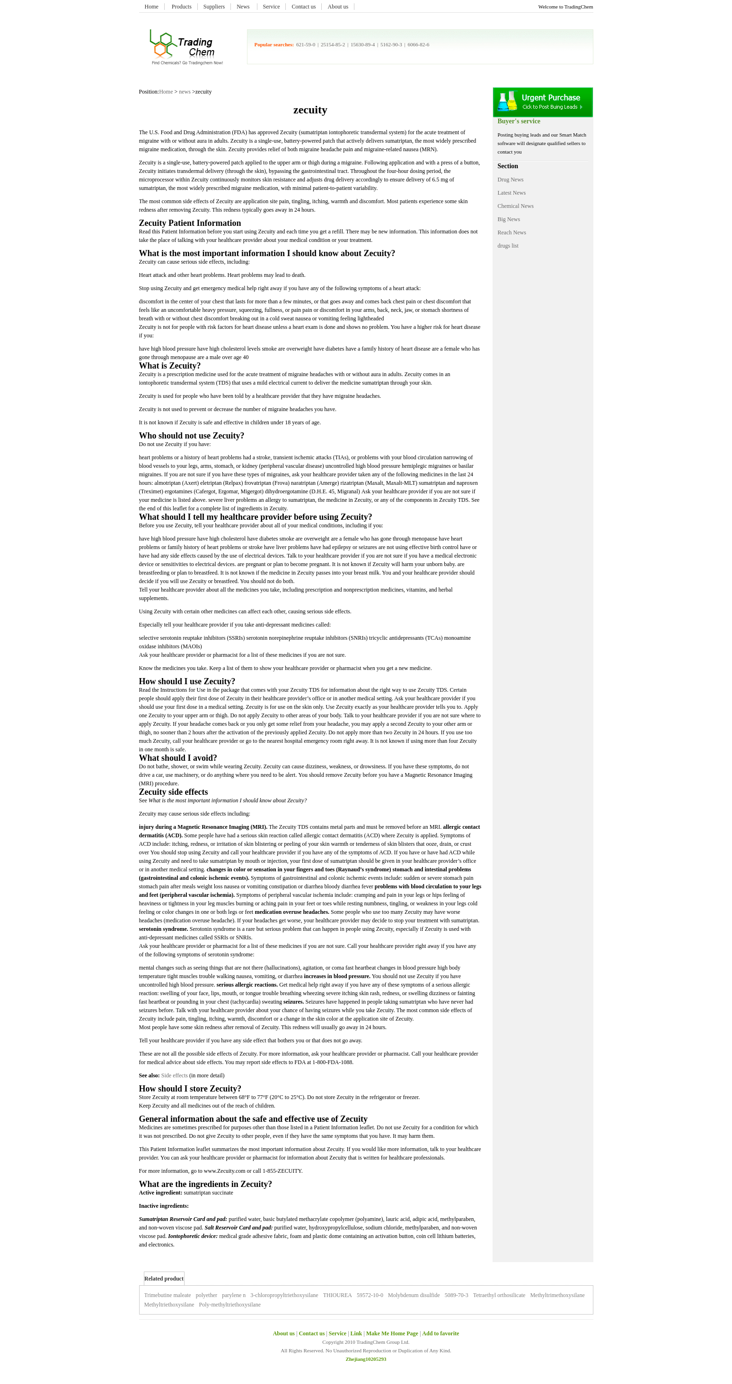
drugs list (508, 245)
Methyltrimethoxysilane (557, 1295)
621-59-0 (305, 44)
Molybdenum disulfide (414, 1295)
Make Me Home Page (392, 1333)
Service (271, 6)
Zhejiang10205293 (365, 1359)
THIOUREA (337, 1295)
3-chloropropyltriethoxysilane (284, 1295)
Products (182, 6)
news (185, 91)
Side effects (174, 1075)
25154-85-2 (333, 44)
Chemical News (516, 206)
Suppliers (214, 6)
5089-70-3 (456, 1295)
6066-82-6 (419, 44)
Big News (509, 219)
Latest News (512, 192)
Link (356, 1333)
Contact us (303, 6)
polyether (206, 1295)
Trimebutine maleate (167, 1295)
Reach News (512, 232)
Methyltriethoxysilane (169, 1304)
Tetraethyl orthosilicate (499, 1295)
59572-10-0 (370, 1295)
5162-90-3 (391, 44)
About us (337, 6)
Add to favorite (440, 1333)
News (244, 6)
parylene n (234, 1295)
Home (152, 6)
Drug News (511, 179)
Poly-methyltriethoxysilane (230, 1304)
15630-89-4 (363, 44)
